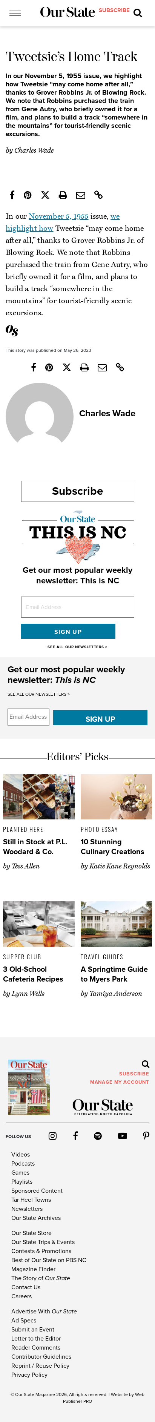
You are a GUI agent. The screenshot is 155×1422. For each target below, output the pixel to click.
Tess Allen (26, 866)
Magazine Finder (33, 1269)
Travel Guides (102, 956)
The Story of (40, 1278)
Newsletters (27, 1209)
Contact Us (25, 1287)
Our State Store (31, 1233)
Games (20, 1173)
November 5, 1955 (58, 216)
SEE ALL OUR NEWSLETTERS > (77, 647)
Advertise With (44, 1311)
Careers (21, 1296)
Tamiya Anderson (115, 993)
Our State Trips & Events (43, 1242)
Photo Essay (99, 829)
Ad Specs (23, 1320)
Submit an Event (32, 1329)
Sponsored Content (37, 1191)
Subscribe (77, 491)
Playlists (21, 1182)
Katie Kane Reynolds (119, 866)
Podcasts (23, 1163)
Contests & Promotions (41, 1251)
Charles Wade (34, 150)
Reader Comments (35, 1347)
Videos (20, 1154)
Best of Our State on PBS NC (48, 1260)
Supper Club (22, 956)
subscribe (114, 10)
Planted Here (23, 829)
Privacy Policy (29, 1375)
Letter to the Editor (36, 1338)
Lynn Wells (28, 993)
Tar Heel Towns (31, 1200)
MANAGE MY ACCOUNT (119, 1082)
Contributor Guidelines (41, 1357)
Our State (24, 1394)
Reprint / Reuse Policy (40, 1366)
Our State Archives (36, 1218)
